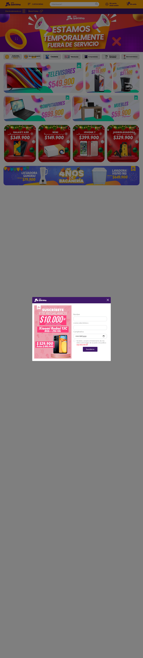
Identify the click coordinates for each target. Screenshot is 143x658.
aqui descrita (82, 345)
